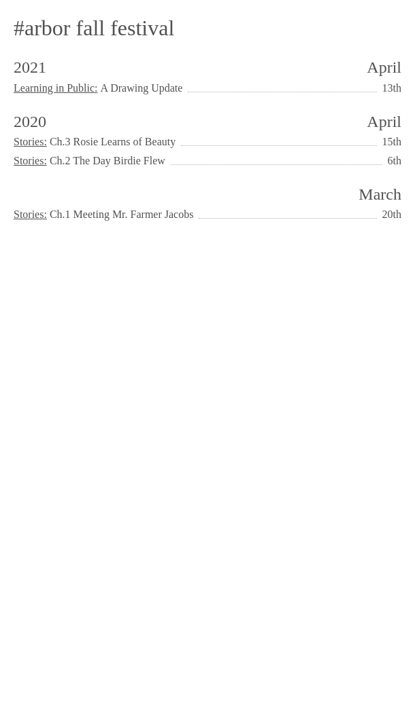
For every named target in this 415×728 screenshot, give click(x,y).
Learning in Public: (56, 88)
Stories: (30, 141)
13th (391, 88)
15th (391, 141)
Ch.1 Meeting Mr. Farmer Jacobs (122, 214)
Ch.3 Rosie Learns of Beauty (113, 141)
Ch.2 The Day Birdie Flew (107, 160)
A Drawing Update (142, 88)
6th (394, 160)
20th (391, 214)
